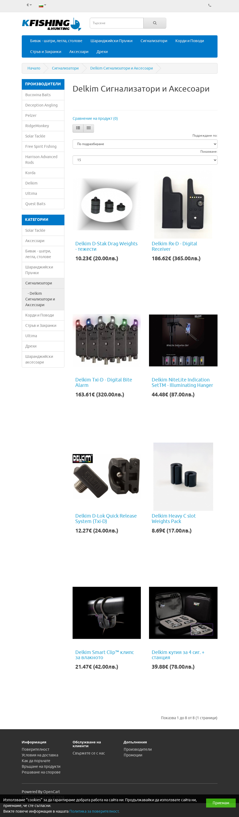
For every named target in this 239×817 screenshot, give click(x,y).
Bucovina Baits (38, 95)
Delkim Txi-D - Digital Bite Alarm (103, 382)
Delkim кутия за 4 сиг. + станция (178, 655)
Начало (33, 68)
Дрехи (102, 51)
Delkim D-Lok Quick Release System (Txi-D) (106, 518)
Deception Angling (41, 105)
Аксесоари (78, 51)
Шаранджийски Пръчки (111, 41)
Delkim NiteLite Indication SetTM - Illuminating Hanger (182, 382)
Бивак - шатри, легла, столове (56, 41)
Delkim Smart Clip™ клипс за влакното (104, 655)
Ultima (31, 193)
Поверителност (35, 749)
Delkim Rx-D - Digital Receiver (174, 246)
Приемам (221, 803)
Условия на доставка (40, 755)
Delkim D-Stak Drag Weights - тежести (106, 246)
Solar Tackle (35, 136)
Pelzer (30, 115)
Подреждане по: (205, 135)
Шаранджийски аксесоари (39, 359)
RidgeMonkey (37, 126)
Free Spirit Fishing (41, 146)
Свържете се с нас (89, 753)
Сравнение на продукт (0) (95, 118)
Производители (138, 749)
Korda (30, 173)
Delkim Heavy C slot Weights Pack (174, 518)
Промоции (133, 755)
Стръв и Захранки (45, 51)
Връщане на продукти (41, 766)
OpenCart (51, 792)
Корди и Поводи (189, 41)
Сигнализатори (154, 41)
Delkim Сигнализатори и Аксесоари (121, 68)
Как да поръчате (36, 761)
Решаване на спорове (41, 772)
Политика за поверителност (94, 811)
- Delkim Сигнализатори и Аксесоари (40, 299)
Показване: (209, 151)
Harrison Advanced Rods (41, 160)
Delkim (31, 183)
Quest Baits (35, 204)
